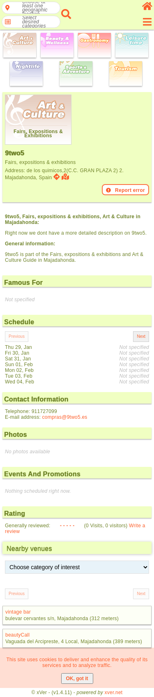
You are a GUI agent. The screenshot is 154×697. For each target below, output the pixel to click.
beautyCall (17, 635)
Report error (125, 190)
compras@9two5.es (64, 417)
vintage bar (18, 612)
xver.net (114, 692)
